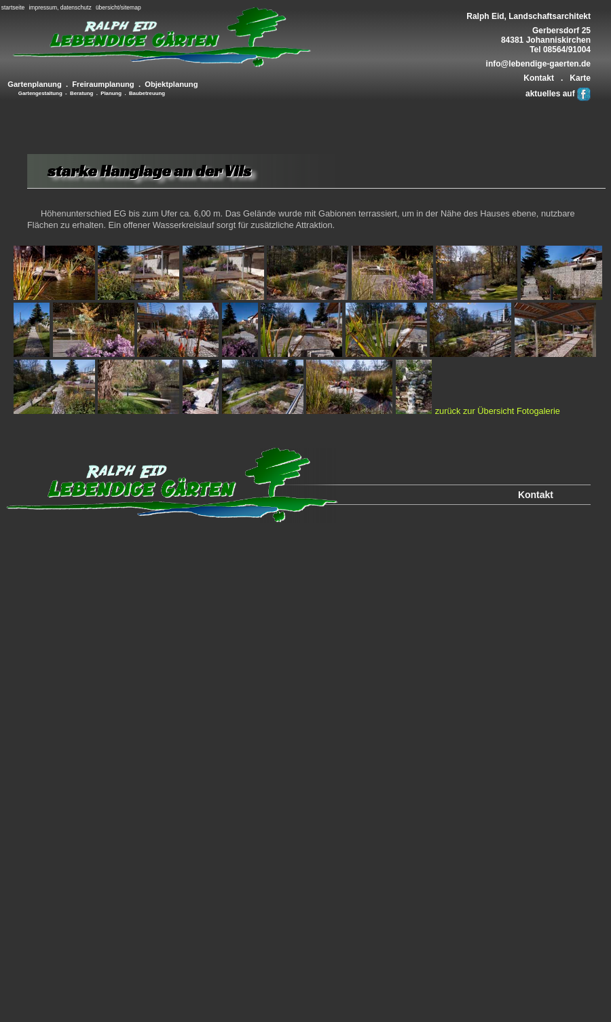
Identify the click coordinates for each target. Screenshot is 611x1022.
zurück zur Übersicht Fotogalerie (497, 411)
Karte (580, 78)
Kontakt (538, 78)
